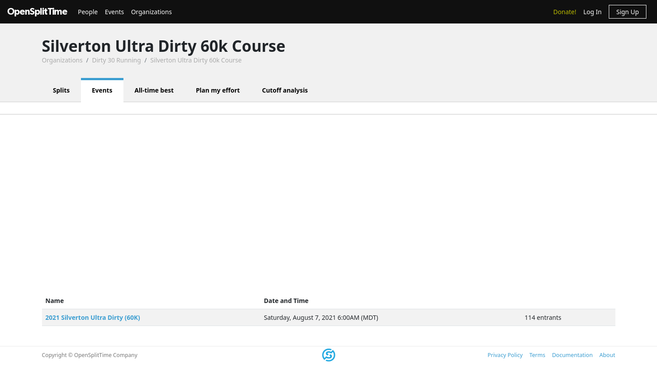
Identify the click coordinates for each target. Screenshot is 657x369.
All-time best (154, 90)
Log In (592, 12)
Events (114, 12)
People (88, 12)
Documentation (572, 355)
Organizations (151, 12)
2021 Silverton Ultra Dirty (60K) (93, 317)
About (607, 355)
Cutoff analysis (285, 90)
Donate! (564, 12)
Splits (61, 90)
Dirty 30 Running (116, 60)
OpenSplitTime (37, 11)
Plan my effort (218, 90)
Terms (537, 355)
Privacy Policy (505, 355)
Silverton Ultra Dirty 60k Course (196, 60)
